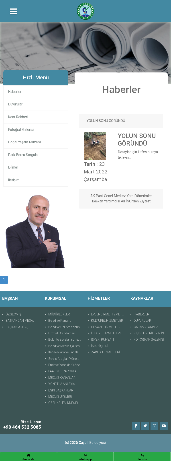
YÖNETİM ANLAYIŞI (61, 384)
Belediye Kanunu (59, 320)
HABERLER (141, 314)
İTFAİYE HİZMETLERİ (106, 333)
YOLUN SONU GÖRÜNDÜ (106, 121)
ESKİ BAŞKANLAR (60, 390)
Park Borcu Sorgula (23, 155)
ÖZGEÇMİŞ (13, 314)
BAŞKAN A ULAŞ (17, 327)
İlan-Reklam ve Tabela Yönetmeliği (65, 352)
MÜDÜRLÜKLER (59, 314)
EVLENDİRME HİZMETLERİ (108, 314)
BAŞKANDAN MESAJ (20, 320)
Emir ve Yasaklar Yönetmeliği (65, 365)
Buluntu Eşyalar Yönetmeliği (65, 339)
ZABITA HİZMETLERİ (105, 352)
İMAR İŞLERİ (99, 346)
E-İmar (13, 167)
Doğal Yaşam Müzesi (24, 142)
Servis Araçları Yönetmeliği (65, 358)
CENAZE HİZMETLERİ (106, 327)
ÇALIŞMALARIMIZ (146, 327)
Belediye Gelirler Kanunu (64, 327)
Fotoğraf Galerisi (21, 130)
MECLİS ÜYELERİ (60, 396)
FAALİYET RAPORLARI (63, 371)
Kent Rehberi (18, 117)
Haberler (14, 92)
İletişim (13, 180)
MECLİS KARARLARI (62, 377)
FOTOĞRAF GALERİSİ (149, 339)
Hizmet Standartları (61, 333)
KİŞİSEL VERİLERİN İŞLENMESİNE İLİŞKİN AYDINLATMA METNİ (151, 333)
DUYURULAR (142, 320)
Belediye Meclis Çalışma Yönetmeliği (65, 346)
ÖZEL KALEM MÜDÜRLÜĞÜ (65, 403)
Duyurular (15, 104)
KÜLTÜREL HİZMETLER (107, 320)
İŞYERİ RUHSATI (102, 339)
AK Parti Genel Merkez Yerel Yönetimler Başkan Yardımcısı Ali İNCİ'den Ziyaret (121, 198)
